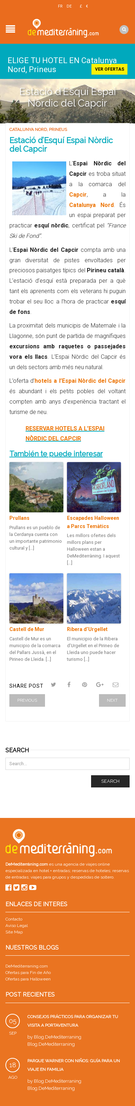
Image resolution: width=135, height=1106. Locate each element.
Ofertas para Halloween (28, 979)
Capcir (78, 194)
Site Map (14, 932)
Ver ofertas (109, 69)
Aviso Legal (16, 925)
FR (60, 6)
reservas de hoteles (91, 870)
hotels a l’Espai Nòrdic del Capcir (80, 380)
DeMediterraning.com (26, 966)
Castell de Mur (26, 629)
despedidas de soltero (92, 877)
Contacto (13, 919)
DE (69, 6)
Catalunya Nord (28, 129)
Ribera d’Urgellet (87, 629)
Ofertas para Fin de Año (28, 972)
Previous (27, 700)
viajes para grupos (48, 877)
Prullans (19, 518)
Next (112, 700)
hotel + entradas (54, 870)
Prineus (58, 129)
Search (110, 781)
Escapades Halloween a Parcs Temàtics (93, 522)
